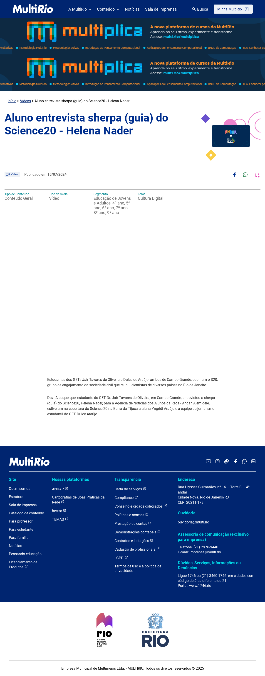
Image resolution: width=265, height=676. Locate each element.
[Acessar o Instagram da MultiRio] (217, 461)
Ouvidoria (187, 513)
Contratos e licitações (134, 540)
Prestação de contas (133, 523)
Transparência (127, 479)
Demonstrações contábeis (137, 532)
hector (59, 510)
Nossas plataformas (70, 479)
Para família (19, 537)
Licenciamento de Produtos (23, 564)
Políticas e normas (131, 514)
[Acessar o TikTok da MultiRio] (226, 461)
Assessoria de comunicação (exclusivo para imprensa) (213, 537)
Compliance (126, 497)
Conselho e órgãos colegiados (140, 506)
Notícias (132, 9)
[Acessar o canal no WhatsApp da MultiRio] (244, 461)
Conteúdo (108, 9)
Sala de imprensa (23, 505)
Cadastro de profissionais (137, 549)
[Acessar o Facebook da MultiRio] (235, 461)
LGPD (121, 557)
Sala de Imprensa (161, 9)
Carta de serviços (130, 488)
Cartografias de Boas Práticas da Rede (78, 499)
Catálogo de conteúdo (26, 513)
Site (12, 479)
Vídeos (25, 101)
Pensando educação (25, 554)
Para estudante (21, 529)
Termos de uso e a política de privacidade (137, 568)
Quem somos (19, 488)
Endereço (186, 479)
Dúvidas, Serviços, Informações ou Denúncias (209, 565)
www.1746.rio (200, 586)
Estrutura (16, 497)
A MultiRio (80, 9)
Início (12, 101)
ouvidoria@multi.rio (193, 522)
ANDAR (60, 488)
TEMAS (60, 519)
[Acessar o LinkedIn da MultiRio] (253, 461)
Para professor (20, 521)
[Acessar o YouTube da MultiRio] (208, 461)
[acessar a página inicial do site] (32, 9)
